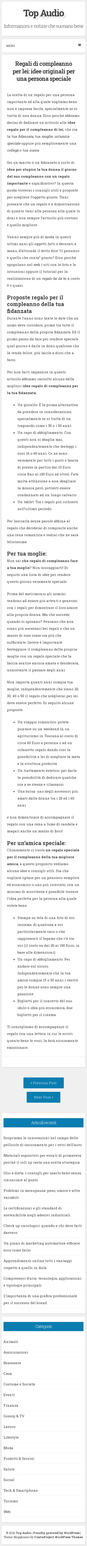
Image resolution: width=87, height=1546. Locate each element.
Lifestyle (11, 1437)
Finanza (10, 1405)
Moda (8, 1448)
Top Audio (43, 13)
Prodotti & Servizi (18, 1458)
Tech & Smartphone (20, 1490)
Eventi (9, 1394)
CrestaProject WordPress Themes (58, 1537)
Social (8, 1479)
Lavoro (9, 1426)
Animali (10, 1341)
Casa (7, 1373)
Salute (9, 1469)
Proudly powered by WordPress (56, 1533)
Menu (43, 46)
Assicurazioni (15, 1352)
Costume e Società (19, 1384)
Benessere (12, 1362)
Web (6, 1511)
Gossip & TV (13, 1416)
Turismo (10, 1501)
